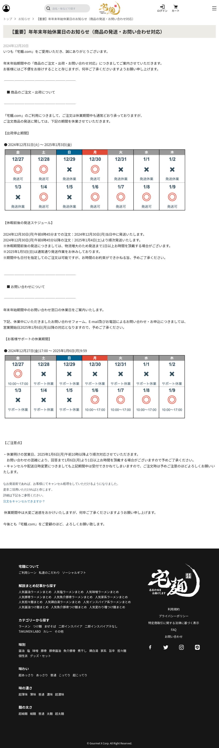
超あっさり (26, 675)
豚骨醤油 (55, 650)
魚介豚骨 (69, 650)
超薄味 (23, 694)
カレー (47, 631)
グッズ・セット (40, 656)
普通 (53, 675)
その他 (59, 631)
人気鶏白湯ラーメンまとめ (63, 602)
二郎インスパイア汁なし (101, 626)
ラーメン (24, 626)
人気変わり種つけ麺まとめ (107, 607)
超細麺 (23, 713)
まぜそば (50, 626)
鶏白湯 (93, 650)
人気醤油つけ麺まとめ (34, 607)
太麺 (50, 713)
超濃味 (59, 694)
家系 (104, 650)
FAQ (173, 630)
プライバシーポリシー (174, 616)
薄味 (33, 694)
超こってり (80, 675)
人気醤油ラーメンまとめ (35, 592)
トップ (7, 19)
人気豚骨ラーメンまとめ (35, 597)
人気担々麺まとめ (31, 602)
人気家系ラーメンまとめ (111, 597)
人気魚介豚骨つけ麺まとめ (69, 607)
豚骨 (44, 650)
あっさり (42, 675)
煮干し (82, 650)
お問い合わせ (174, 636)
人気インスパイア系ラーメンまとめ (107, 602)
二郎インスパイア (70, 626)
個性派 (23, 656)
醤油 (22, 650)
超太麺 (59, 713)
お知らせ (24, 19)
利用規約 (174, 609)
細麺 (33, 713)
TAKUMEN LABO (30, 631)
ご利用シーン (27, 572)
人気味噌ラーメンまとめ (102, 592)
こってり (64, 675)
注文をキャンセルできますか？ (24, 501)
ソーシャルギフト (74, 572)
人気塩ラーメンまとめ (69, 592)
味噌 (35, 650)
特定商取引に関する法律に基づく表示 (173, 623)
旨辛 (112, 650)
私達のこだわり (49, 572)
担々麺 (121, 650)
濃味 (50, 694)
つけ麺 (37, 626)
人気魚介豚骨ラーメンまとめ (73, 597)
